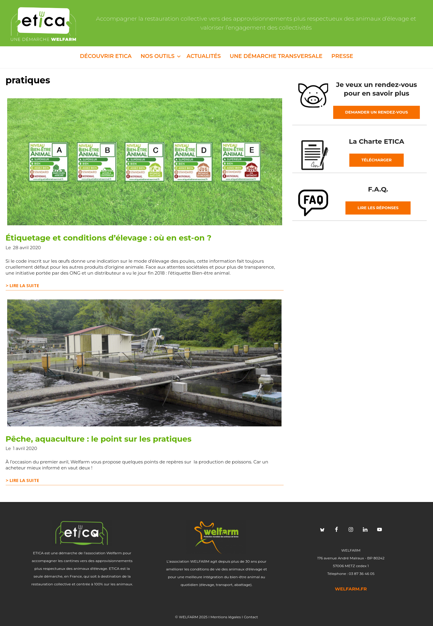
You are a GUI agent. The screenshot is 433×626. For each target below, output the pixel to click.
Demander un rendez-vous (376, 112)
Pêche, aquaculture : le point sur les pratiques (99, 439)
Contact (251, 617)
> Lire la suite (22, 285)
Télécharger (376, 159)
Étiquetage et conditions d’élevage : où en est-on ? (109, 238)
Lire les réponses (377, 207)
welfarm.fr (351, 589)
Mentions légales (225, 617)
